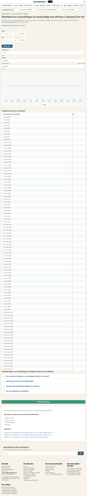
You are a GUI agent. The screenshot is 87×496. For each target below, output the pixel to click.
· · (22, 5)
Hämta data (7, 46)
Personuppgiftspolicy (29, 475)
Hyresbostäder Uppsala (73, 473)
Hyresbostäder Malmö (73, 471)
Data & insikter (49, 468)
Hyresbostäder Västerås (74, 474)
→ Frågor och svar (9, 420)
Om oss (25, 466)
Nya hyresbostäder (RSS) (30, 480)
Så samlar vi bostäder (29, 474)
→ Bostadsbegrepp (9, 422)
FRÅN (3, 31)
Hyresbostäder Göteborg (74, 470)
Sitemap (25, 478)
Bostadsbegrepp (50, 472)
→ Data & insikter (9, 418)
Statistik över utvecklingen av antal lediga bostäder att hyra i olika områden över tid (28, 432)
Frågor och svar (49, 469)
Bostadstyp (5, 50)
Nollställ (3, 55)
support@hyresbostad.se (9, 22)
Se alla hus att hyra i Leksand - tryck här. (13, 25)
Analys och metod (50, 466)
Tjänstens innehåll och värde (31, 472)
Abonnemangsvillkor (29, 469)
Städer (4, 58)
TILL (3, 37)
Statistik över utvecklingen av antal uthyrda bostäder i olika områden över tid (26, 437)
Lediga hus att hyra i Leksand (19, 13)
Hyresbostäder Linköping (9, 489)
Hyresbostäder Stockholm (74, 468)
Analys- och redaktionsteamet (53, 474)
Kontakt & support (28, 468)
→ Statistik (7, 424)
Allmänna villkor (27, 471)
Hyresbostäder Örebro (8, 487)
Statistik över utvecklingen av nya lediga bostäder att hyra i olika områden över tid (27, 435)
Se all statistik (6, 13)
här (51, 410)
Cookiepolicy (27, 477)
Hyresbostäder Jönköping (9, 492)
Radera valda (81, 63)
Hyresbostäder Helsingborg (9, 490)
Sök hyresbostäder (43, 402)
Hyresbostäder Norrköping (9, 493)
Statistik (47, 471)
